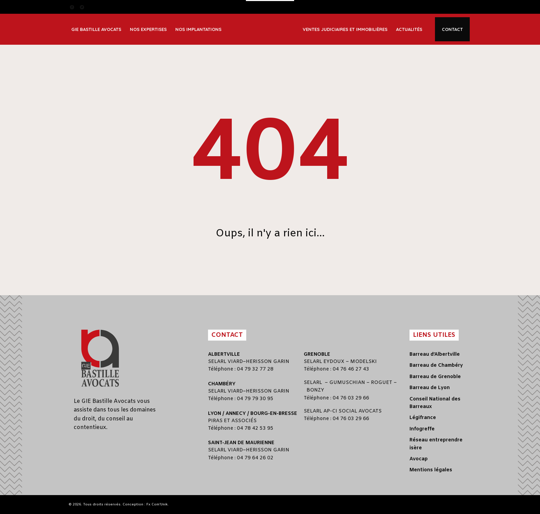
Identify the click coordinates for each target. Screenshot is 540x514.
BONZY (315, 390)
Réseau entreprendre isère (436, 444)
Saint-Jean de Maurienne (241, 443)
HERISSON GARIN (267, 361)
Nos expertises (148, 29)
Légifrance (422, 418)
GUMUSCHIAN (347, 382)
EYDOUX (333, 361)
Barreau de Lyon (429, 388)
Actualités (409, 29)
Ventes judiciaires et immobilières (345, 29)
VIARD (235, 361)
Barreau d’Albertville (434, 354)
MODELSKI (363, 361)
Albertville (224, 354)
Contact (452, 29)
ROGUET (381, 382)
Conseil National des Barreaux (434, 403)
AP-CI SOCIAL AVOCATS (352, 411)
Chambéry (222, 384)
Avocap (418, 459)
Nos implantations (198, 29)
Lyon (184, 19)
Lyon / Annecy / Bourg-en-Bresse (252, 413)
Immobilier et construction (162, 34)
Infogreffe (422, 429)
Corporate (145, 19)
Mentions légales (430, 470)
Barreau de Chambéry (436, 365)
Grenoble (317, 354)
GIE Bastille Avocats (96, 29)
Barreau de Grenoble (435, 377)
